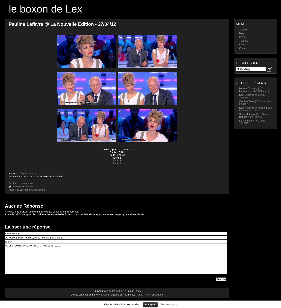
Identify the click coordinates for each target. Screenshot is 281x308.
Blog (241, 33)
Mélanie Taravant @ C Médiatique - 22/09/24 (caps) (254, 90)
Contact (243, 48)
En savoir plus (168, 304)
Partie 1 (117, 160)
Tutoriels (243, 40)
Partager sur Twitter (22, 186)
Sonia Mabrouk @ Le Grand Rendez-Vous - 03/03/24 (254, 115)
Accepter (150, 304)
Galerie (243, 37)
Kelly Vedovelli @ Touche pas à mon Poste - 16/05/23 (255, 109)
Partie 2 (117, 163)
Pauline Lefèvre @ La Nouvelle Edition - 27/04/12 (62, 24)
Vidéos (24, 176)
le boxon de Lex (45, 9)
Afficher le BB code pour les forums (27, 189)
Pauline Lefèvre (28, 173)
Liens (242, 44)
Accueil (243, 29)
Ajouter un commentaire (21, 183)
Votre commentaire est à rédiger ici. (116, 262)
